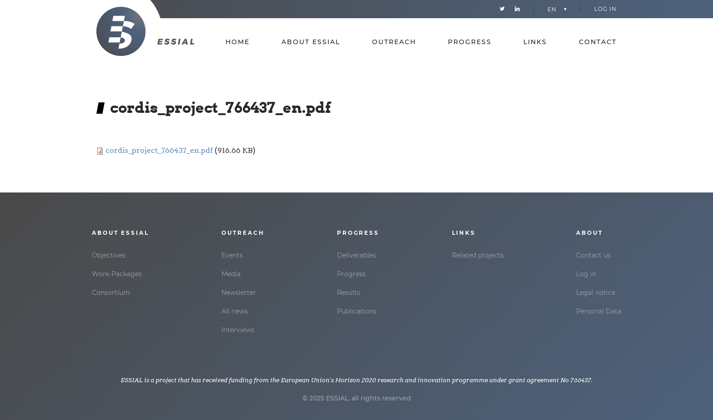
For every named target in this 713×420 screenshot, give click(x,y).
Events (232, 255)
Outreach (394, 42)
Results (348, 292)
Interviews (237, 330)
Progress (470, 42)
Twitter (502, 9)
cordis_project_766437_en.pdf (159, 150)
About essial (310, 42)
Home (238, 42)
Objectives (109, 255)
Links (535, 42)
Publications (357, 311)
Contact (598, 42)
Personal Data (598, 311)
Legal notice (595, 292)
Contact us (593, 255)
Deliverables (356, 255)
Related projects (478, 255)
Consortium (111, 292)
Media (231, 274)
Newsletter (238, 292)
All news (234, 311)
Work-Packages (117, 274)
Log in (605, 8)
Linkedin (517, 9)
